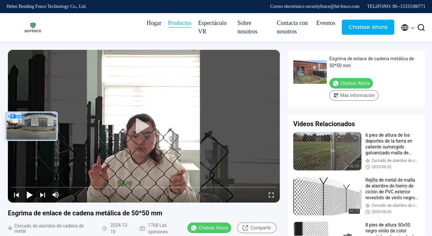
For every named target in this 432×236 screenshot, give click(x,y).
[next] (42, 195)
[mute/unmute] (55, 195)
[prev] (16, 195)
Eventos (325, 23)
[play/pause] (29, 195)
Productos (180, 23)
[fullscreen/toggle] (271, 195)
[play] (144, 126)
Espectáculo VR (212, 27)
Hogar (154, 23)
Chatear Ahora (367, 27)
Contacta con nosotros (292, 27)
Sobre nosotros (247, 27)
